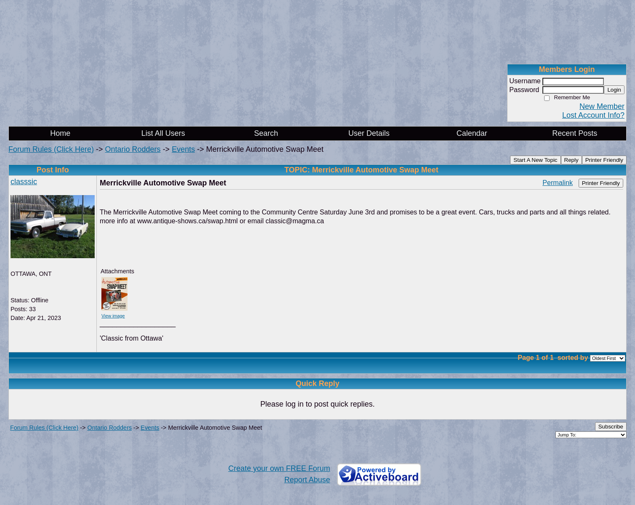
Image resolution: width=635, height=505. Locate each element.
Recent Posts (574, 133)
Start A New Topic (535, 160)
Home (60, 133)
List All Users (163, 133)
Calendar (472, 133)
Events (183, 149)
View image (113, 315)
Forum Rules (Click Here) (51, 149)
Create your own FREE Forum (279, 468)
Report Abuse (307, 480)
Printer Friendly (604, 160)
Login (614, 90)
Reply (571, 160)
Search (266, 133)
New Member (601, 106)
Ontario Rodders (133, 149)
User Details (369, 133)
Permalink (557, 182)
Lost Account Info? (593, 115)
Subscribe (610, 426)
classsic (24, 181)
